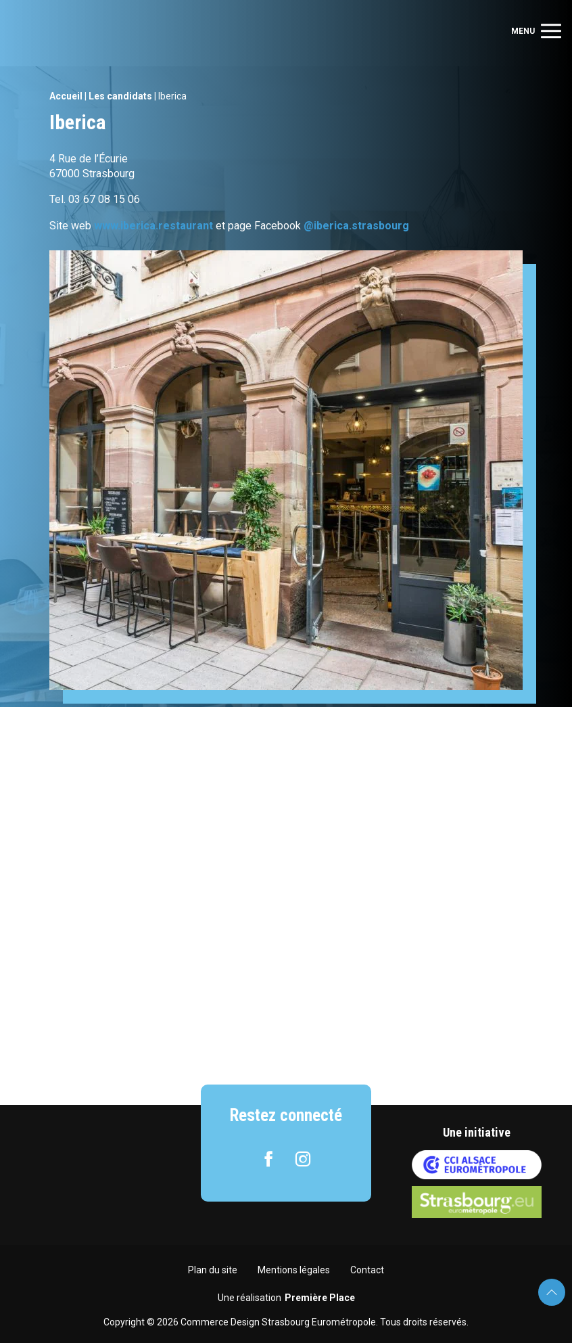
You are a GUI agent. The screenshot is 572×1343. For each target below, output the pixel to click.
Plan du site (212, 1270)
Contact (367, 1270)
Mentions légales (294, 1270)
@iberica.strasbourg (356, 225)
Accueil (65, 96)
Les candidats (120, 96)
